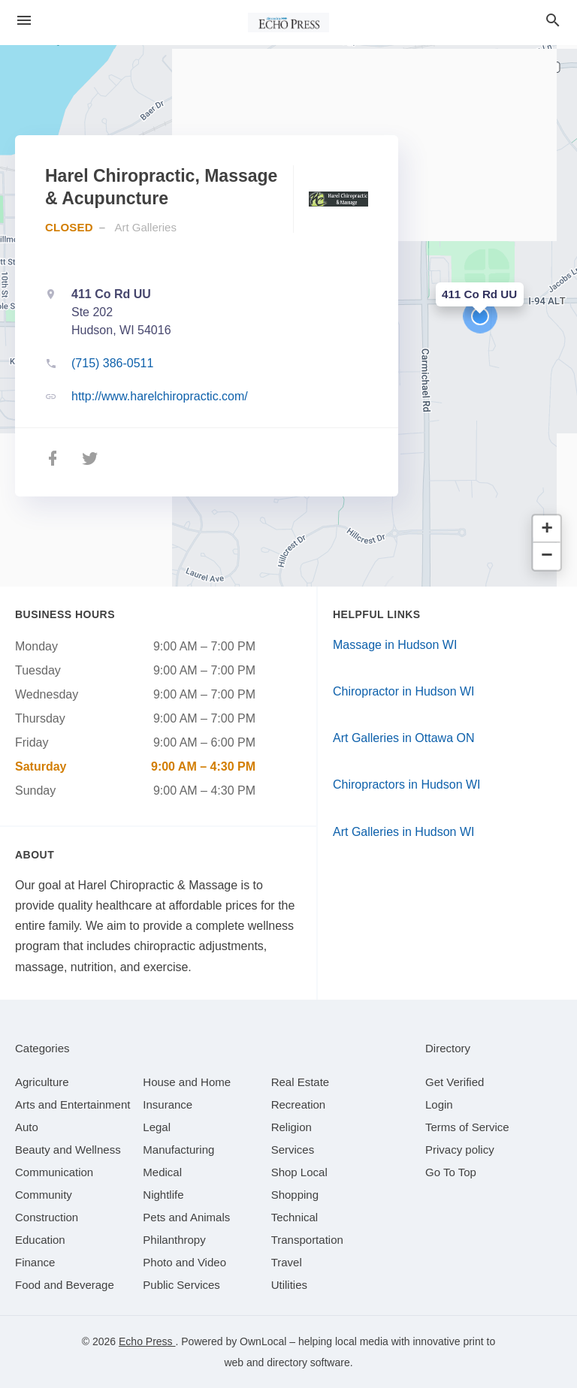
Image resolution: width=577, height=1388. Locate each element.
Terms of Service (467, 1127)
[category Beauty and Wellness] (68, 1149)
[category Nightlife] (163, 1194)
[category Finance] (35, 1262)
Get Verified (454, 1082)
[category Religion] (291, 1127)
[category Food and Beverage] (64, 1284)
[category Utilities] (289, 1284)
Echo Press (147, 1341)
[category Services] (293, 1149)
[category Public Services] (181, 1284)
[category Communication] (54, 1172)
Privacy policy (459, 1149)
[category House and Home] (187, 1082)
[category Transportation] (307, 1239)
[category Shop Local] (299, 1172)
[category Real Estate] (300, 1082)
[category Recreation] (298, 1104)
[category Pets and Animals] (186, 1217)
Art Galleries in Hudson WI (404, 831)
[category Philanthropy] (174, 1239)
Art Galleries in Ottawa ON (404, 738)
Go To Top (450, 1172)
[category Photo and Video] (184, 1262)
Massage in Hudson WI (395, 644)
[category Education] (40, 1239)
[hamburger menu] (24, 20)
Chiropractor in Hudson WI (404, 691)
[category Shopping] (295, 1194)
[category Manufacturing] (178, 1149)
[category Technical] (295, 1217)
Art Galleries (145, 227)
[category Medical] (162, 1172)
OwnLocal (263, 1341)
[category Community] (43, 1194)
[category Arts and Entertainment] (72, 1104)
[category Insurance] (167, 1104)
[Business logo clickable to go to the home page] (288, 22)
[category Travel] (286, 1262)
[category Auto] (26, 1127)
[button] (480, 316)
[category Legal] (157, 1127)
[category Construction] (46, 1217)
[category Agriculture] (42, 1082)
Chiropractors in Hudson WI (407, 784)
